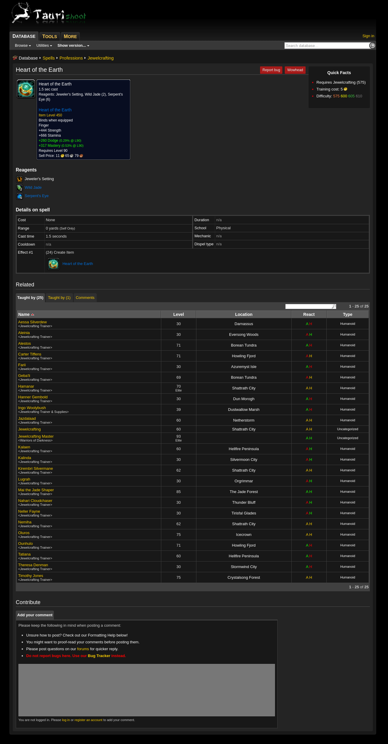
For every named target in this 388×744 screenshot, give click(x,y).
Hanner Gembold (33, 397)
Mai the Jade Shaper (36, 490)
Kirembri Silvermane (35, 468)
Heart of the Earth (77, 263)
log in (66, 720)
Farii (22, 365)
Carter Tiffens (29, 354)
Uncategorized (347, 429)
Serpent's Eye (37, 196)
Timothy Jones (30, 575)
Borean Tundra (243, 345)
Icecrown (243, 534)
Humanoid (347, 323)
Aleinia (24, 332)
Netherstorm (244, 420)
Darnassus (243, 324)
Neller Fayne (29, 511)
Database (28, 57)
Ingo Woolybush (32, 407)
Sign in (368, 36)
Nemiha (25, 522)
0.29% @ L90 (70, 140)
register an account (89, 720)
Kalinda (24, 458)
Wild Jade (33, 187)
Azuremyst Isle (243, 366)
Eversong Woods (244, 334)
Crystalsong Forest (244, 577)
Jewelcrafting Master (36, 436)
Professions (71, 57)
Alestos (24, 343)
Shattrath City (244, 388)
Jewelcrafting (100, 57)
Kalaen (24, 447)
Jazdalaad (27, 418)
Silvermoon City (243, 459)
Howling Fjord (244, 356)
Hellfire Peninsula (244, 449)
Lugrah (24, 479)
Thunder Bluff (243, 502)
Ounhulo (25, 543)
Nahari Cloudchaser (35, 500)
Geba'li (24, 375)
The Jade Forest (244, 491)
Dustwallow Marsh (243, 409)
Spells (49, 57)
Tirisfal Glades (243, 513)
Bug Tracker (99, 655)
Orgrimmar (243, 481)
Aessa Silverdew (32, 322)
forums (83, 649)
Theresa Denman (33, 565)
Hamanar (26, 386)
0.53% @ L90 (72, 145)
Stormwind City (244, 566)
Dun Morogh (244, 399)
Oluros (23, 533)
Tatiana (24, 554)
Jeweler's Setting (39, 179)
